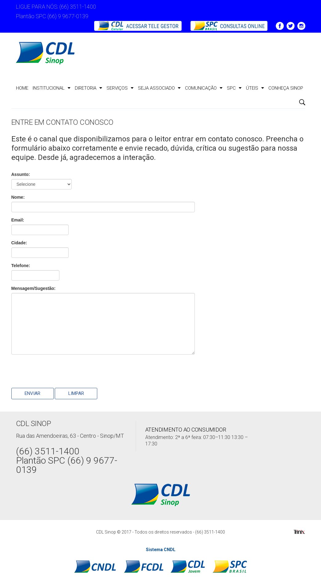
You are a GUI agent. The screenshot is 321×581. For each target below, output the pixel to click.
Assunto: (20, 174)
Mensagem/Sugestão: (33, 288)
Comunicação (204, 88)
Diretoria (88, 88)
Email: (17, 219)
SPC (234, 88)
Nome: (18, 197)
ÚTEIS (255, 88)
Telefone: (20, 265)
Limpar (76, 393)
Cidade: (19, 242)
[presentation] (58, 371)
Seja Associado (159, 88)
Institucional (51, 88)
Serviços (120, 88)
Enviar (32, 393)
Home (22, 88)
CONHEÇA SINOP (285, 88)
